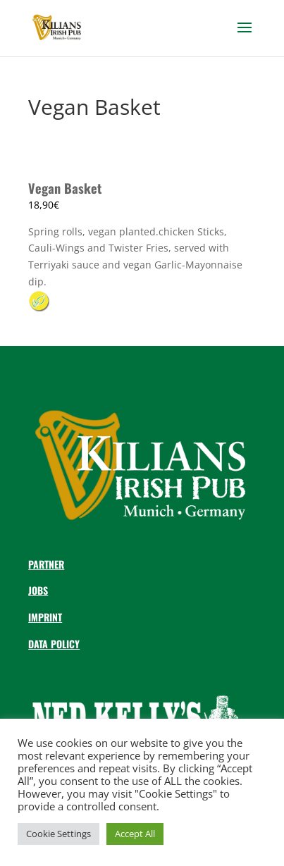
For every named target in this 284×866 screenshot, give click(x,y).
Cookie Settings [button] (58, 833)
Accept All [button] (135, 833)
